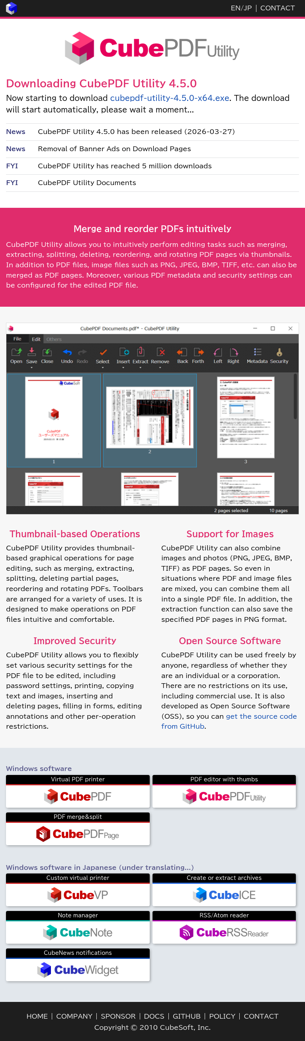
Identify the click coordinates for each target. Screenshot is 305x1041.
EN (235, 8)
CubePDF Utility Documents (87, 182)
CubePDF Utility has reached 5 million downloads (125, 166)
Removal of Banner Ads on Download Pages (114, 149)
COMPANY (74, 1016)
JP (248, 8)
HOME (37, 1016)
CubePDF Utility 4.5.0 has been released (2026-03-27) (136, 131)
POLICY (222, 1016)
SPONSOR (118, 1016)
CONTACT (277, 8)
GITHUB (187, 1016)
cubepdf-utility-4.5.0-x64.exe (169, 98)
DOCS (154, 1016)
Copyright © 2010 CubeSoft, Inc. (152, 1027)
